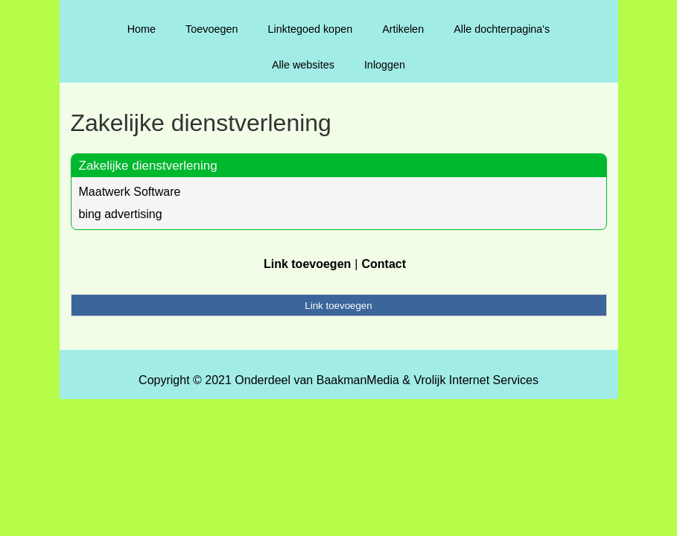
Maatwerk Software (130, 191)
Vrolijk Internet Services (475, 380)
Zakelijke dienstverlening (148, 166)
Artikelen (403, 29)
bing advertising (120, 214)
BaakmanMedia (358, 380)
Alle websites (303, 65)
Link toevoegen (307, 264)
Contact (383, 264)
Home (141, 29)
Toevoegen (211, 29)
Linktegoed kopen (310, 29)
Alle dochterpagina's (502, 29)
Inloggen (384, 65)
